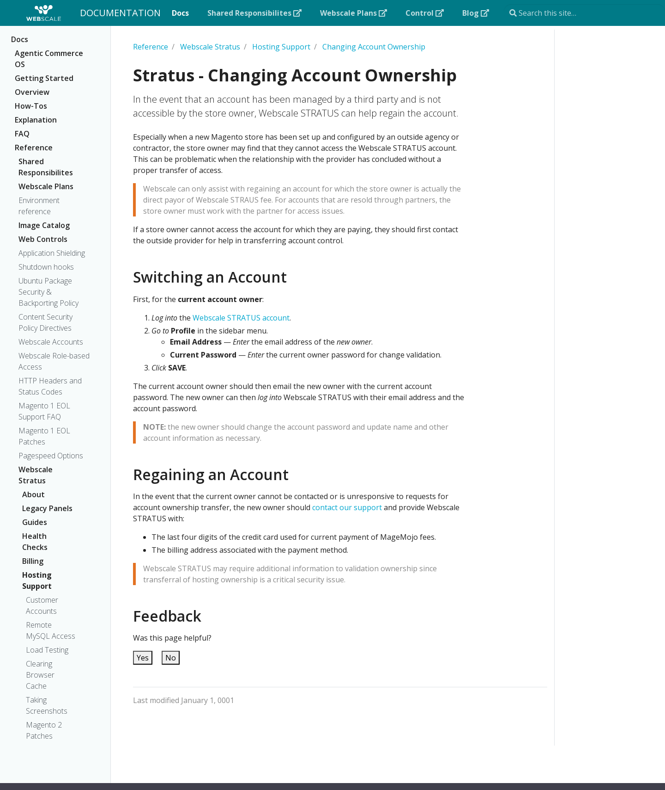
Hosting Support (37, 580)
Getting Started (44, 78)
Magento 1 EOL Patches (44, 436)
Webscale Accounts (50, 342)
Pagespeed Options (50, 456)
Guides (34, 522)
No (170, 658)
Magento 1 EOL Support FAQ (44, 411)
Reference (34, 147)
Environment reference (39, 205)
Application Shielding (51, 253)
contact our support (347, 507)
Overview (32, 92)
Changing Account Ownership (373, 47)
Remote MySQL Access (50, 630)
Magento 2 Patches (44, 730)
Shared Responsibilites (45, 167)
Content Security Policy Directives (45, 322)
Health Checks (35, 541)
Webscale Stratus (35, 475)
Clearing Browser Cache (40, 675)
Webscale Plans (45, 186)
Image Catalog (44, 225)
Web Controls (42, 239)
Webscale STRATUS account (241, 318)
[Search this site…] (584, 13)
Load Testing (47, 650)
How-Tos (31, 106)
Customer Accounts (42, 605)
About (33, 494)
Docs (19, 39)
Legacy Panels (47, 508)
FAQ (22, 134)
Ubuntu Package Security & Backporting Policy (48, 292)
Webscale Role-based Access (54, 361)
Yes (143, 658)
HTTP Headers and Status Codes (50, 386)
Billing (32, 561)
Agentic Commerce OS (49, 58)
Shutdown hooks (46, 267)
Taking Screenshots (46, 705)
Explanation (36, 120)
